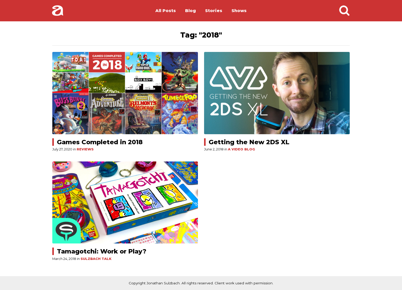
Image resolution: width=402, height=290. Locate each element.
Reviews (85, 149)
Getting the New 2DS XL (249, 142)
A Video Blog (241, 149)
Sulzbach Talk (96, 259)
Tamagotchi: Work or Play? (101, 251)
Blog (190, 10)
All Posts (165, 10)
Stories (213, 10)
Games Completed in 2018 (100, 142)
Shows (239, 10)
